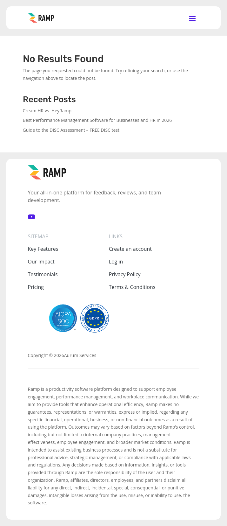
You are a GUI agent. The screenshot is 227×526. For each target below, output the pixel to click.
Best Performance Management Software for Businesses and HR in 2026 (97, 120)
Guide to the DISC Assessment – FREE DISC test (71, 130)
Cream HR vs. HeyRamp (47, 111)
